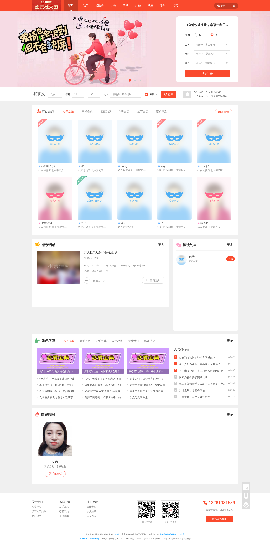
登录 (221, 6)
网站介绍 (36, 506)
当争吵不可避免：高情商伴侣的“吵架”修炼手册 (111, 385)
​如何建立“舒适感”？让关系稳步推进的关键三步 (111, 391)
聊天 (192, 256)
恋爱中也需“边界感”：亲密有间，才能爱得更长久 (158, 385)
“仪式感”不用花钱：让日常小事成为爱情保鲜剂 (66, 378)
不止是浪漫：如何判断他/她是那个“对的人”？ (65, 385)
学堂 (163, 5)
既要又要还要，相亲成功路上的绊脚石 (106, 397)
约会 (113, 5)
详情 (230, 259)
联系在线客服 (219, 519)
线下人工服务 (39, 511)
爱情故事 (117, 340)
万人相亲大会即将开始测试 (100, 252)
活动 (125, 5)
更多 (161, 244)
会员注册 (91, 511)
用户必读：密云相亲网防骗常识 (210, 96)
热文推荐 (68, 341)
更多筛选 (161, 111)
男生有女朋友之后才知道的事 (146, 391)
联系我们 (36, 516)
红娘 (138, 5)
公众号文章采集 (139, 397)
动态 (150, 5)
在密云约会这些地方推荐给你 (146, 378)
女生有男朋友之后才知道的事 (56, 397)
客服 (117, 534)
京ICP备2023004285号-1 (89, 538)
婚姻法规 (149, 340)
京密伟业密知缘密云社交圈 (172, 534)
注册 (233, 5)
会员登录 (91, 516)
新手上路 (84, 340)
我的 (86, 5)
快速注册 (207, 73)
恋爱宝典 (101, 340)
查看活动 (153, 280)
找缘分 (99, 5)
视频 (175, 5)
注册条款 (91, 506)
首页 (70, 5)
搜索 (168, 94)
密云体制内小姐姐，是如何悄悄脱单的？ (62, 391)
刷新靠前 (223, 112)
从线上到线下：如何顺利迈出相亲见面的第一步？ (113, 378)
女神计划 (133, 340)
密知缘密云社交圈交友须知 (208, 92)
